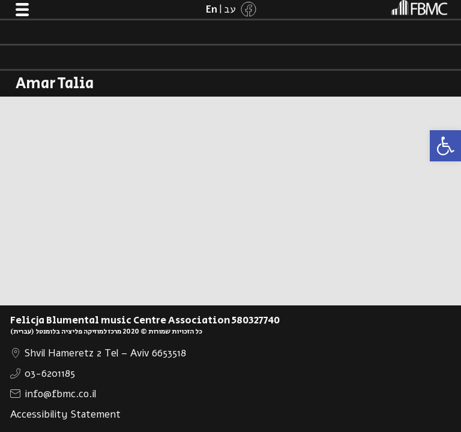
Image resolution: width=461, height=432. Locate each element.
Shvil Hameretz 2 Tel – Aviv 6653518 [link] (105, 353)
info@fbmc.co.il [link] (60, 394)
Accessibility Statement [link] (65, 414)
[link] (445, 145)
